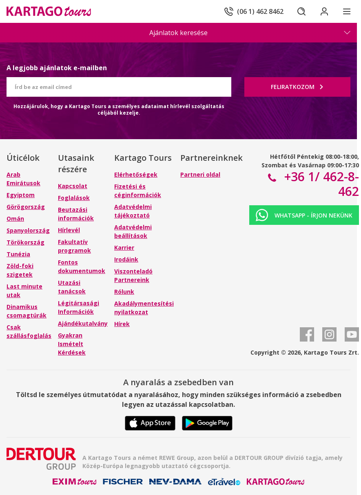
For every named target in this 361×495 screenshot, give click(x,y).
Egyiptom (21, 195)
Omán (15, 218)
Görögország (26, 207)
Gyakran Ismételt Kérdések (72, 343)
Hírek (122, 324)
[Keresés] (301, 11)
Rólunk (124, 291)
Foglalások (74, 198)
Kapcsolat (72, 186)
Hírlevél (69, 230)
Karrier (124, 247)
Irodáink (126, 259)
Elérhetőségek (135, 174)
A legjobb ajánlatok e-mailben (57, 67)
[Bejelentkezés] (324, 11)
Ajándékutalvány (83, 323)
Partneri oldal (200, 174)
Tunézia (18, 254)
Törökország (25, 242)
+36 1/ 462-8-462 (320, 184)
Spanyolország (28, 230)
